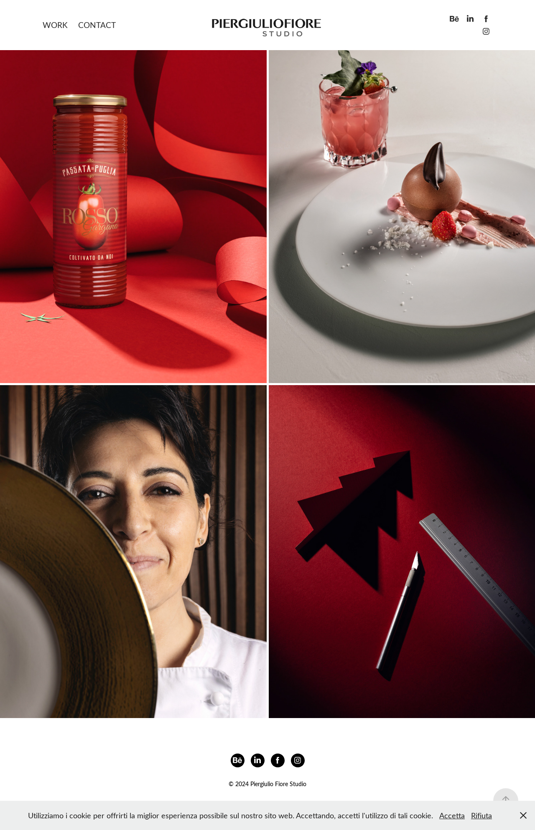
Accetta (452, 815)
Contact (97, 25)
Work (55, 25)
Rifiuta (481, 815)
